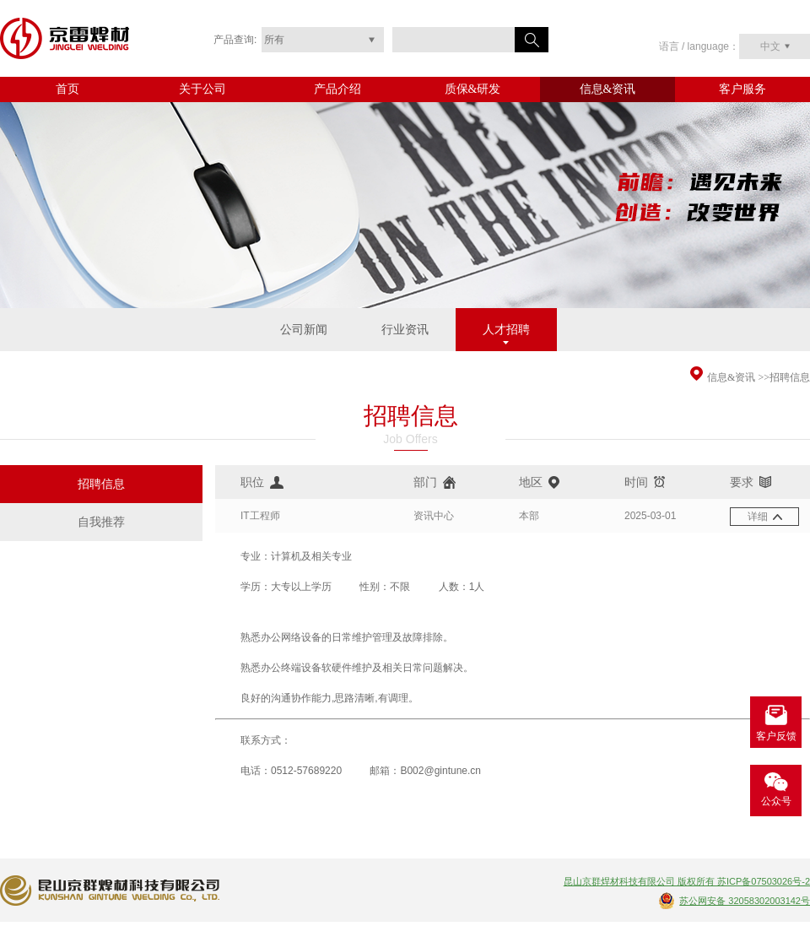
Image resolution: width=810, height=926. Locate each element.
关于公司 (202, 89)
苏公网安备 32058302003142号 (744, 901)
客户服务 (742, 89)
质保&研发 (473, 89)
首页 (67, 89)
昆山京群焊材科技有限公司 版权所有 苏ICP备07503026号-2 (687, 881)
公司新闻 (303, 329)
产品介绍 (337, 89)
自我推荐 (101, 521)
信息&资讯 (608, 89)
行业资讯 (405, 329)
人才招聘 (506, 329)
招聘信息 (790, 377)
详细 (758, 517)
